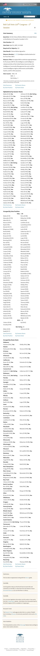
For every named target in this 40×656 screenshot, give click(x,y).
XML (35, 33)
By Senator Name (20, 85)
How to (27, 577)
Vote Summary (7, 85)
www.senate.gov (30, 650)
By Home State (19, 87)
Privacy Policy (31, 648)
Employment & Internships (12, 650)
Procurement (22, 650)
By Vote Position (7, 87)
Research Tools (9, 612)
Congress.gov (11, 601)
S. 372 (16, 54)
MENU (7, 16)
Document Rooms (7, 590)
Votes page (22, 625)
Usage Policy (23, 648)
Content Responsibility (14, 648)
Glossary (14, 614)
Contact (6, 648)
